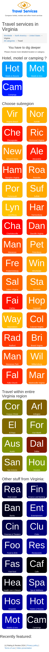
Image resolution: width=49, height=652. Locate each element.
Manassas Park (12, 364)
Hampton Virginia (12, 178)
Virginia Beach (12, 122)
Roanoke (36, 178)
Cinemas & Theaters (12, 534)
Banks (12, 516)
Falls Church (12, 383)
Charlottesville (12, 234)
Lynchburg (12, 215)
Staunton (36, 289)
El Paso (12, 433)
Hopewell (37, 308)
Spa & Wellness (36, 590)
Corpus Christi (12, 414)
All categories (9, 41)
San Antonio (12, 470)
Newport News (12, 159)
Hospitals (12, 609)
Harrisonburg (36, 215)
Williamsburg (36, 364)
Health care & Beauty (12, 590)
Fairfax (12, 308)
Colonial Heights (36, 327)
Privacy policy (32, 645)
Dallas (36, 451)
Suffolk (37, 196)
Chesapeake (12, 140)
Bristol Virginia (37, 345)
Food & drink (12, 553)
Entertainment (36, 516)
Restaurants (37, 553)
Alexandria (36, 159)
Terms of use (10, 648)
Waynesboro (12, 327)
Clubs (36, 534)
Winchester (36, 271)
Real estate (12, 497)
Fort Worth (36, 433)
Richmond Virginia (36, 140)
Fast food (12, 572)
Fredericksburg (12, 271)
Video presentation (24, 648)
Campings (12, 95)
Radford (12, 345)
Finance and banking (36, 497)
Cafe (37, 572)
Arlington (36, 414)
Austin (12, 451)
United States (34, 36)
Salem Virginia (12, 289)
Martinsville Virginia (37, 383)
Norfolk (37, 122)
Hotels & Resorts (12, 76)
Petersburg (36, 252)
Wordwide (8, 36)
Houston (36, 470)
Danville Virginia (36, 234)
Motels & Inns (36, 76)
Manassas (12, 252)
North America (21, 36)
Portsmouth (12, 196)
